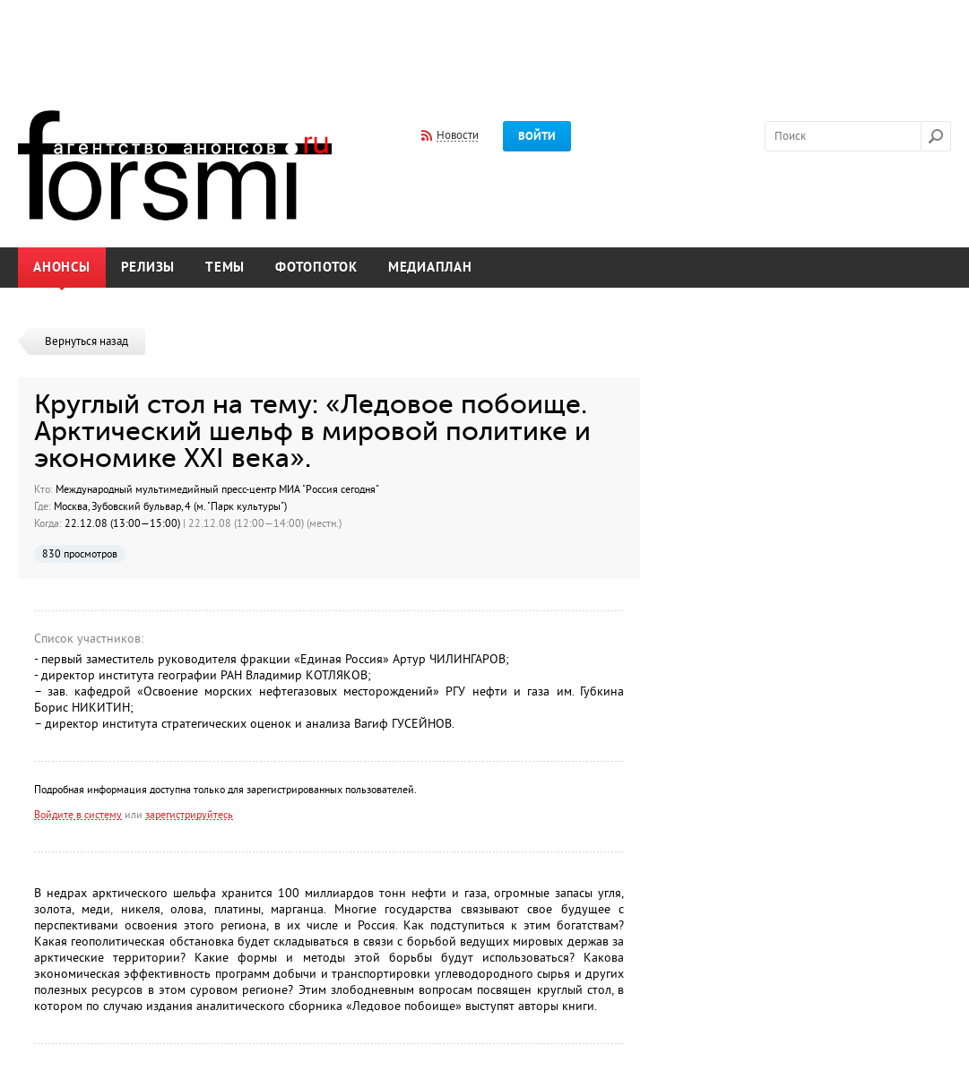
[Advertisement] (485, 43)
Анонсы (62, 267)
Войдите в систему (78, 814)
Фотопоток (316, 267)
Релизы (148, 267)
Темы (225, 267)
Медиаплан (430, 267)
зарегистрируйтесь (189, 814)
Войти (537, 136)
